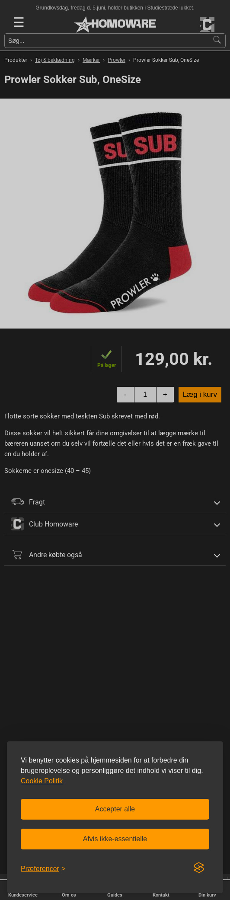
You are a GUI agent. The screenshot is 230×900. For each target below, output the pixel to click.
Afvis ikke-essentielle (115, 839)
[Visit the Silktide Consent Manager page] (198, 868)
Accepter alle (115, 809)
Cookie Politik (42, 781)
